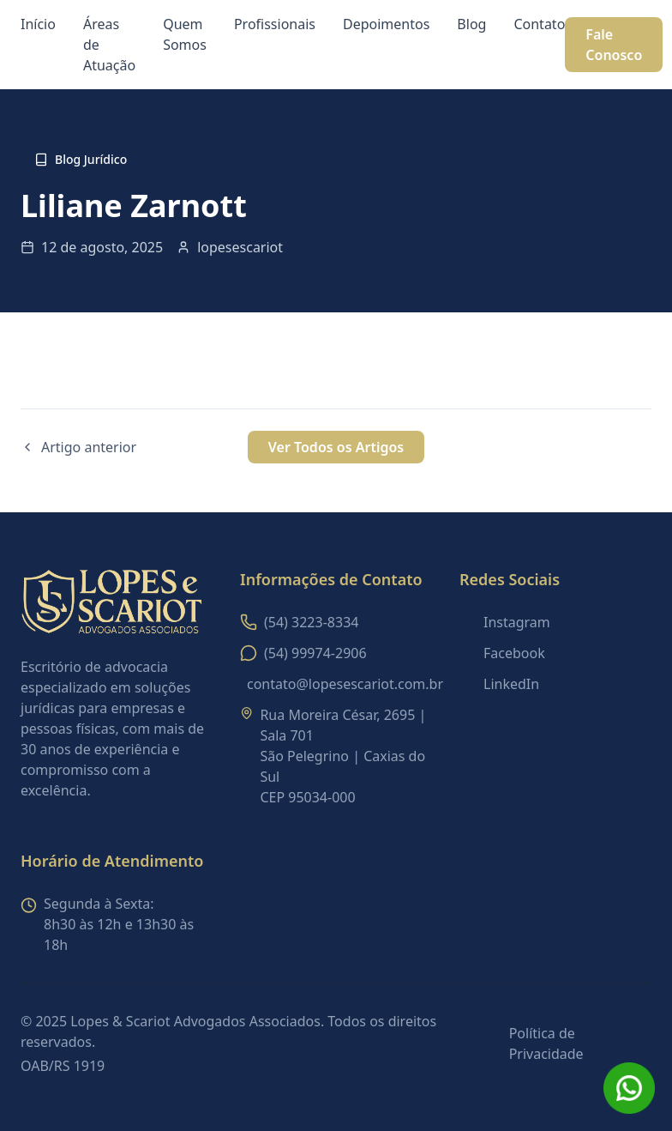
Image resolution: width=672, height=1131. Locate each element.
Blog (471, 24)
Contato (539, 24)
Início (38, 24)
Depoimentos (386, 24)
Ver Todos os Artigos (336, 447)
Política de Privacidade (546, 1043)
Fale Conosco (613, 44)
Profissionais (274, 24)
